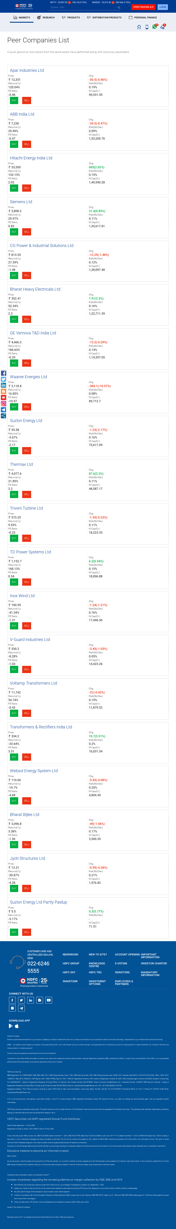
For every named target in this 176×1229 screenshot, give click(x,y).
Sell (26, 100)
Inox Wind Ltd (22, 596)
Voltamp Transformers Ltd (33, 683)
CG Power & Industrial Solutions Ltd (41, 246)
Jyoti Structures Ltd (27, 858)
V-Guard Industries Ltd (30, 640)
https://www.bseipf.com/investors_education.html (24, 1168)
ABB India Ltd (22, 114)
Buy (14, 100)
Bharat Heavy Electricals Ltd (35, 289)
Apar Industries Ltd (27, 70)
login (163, 7)
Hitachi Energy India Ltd (31, 158)
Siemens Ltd (21, 202)
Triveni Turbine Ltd (26, 508)
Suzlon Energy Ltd (26, 421)
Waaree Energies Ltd (28, 377)
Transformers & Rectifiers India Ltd (41, 727)
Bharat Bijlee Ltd (24, 815)
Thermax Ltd (21, 464)
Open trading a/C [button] (143, 7)
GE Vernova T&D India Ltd (33, 333)
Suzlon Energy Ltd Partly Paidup (38, 902)
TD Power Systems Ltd (30, 552)
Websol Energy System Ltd (34, 771)
